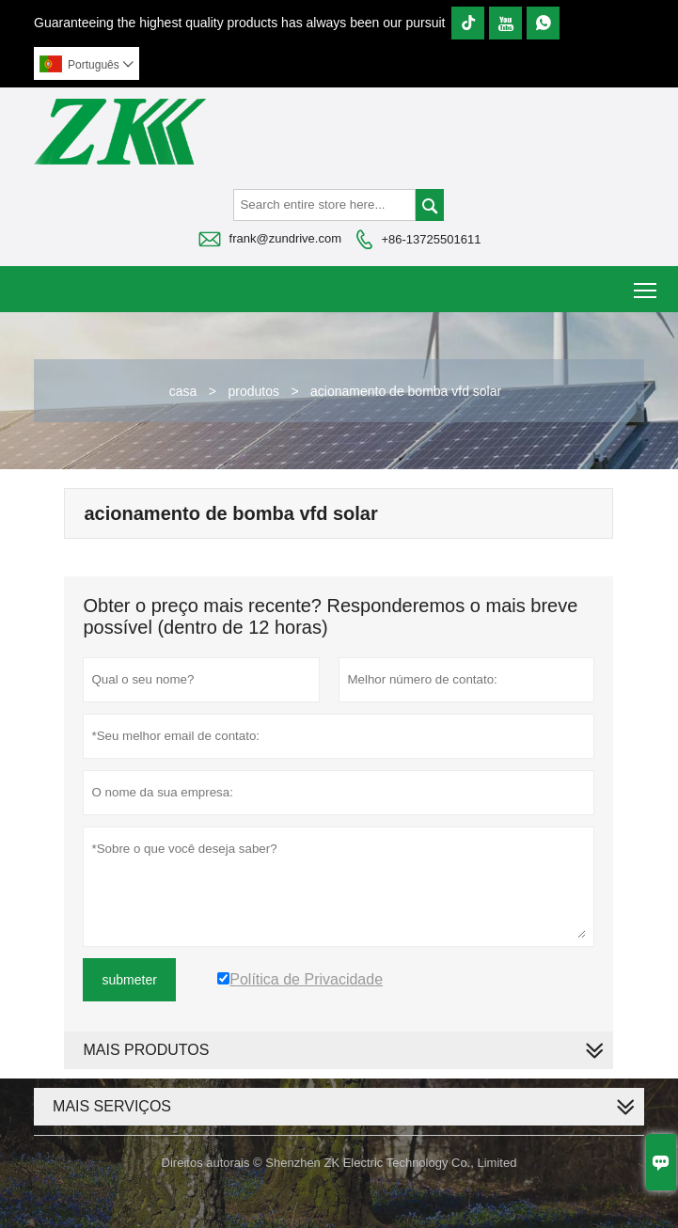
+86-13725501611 (431, 239)
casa (183, 391)
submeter (129, 979)
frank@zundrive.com (285, 238)
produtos (253, 391)
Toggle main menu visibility (646, 283)
